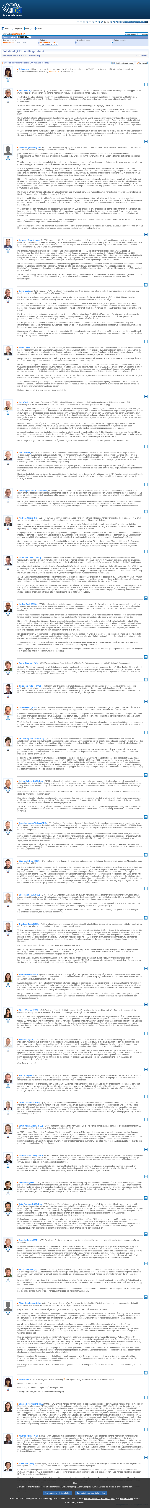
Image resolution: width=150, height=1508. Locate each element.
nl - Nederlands (125, 22)
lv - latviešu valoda (114, 22)
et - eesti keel (93, 22)
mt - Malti (123, 22)
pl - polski (128, 22)
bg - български (78, 22)
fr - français (102, 22)
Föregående (18, 28)
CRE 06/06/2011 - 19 (49, 44)
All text (39, 28)
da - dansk (87, 22)
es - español (81, 22)
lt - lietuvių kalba (117, 22)
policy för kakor (126, 1503)
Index (6, 28)
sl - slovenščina (140, 22)
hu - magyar (120, 22)
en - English (99, 22)
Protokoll (143, 63)
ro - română (134, 22)
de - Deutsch (90, 22)
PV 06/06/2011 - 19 (47, 42)
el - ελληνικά (96, 22)
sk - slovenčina (137, 22)
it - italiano (111, 22)
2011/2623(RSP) (18, 34)
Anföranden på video (124, 63)
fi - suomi (143, 22)
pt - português (131, 22)
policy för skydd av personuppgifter (99, 1503)
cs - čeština (84, 22)
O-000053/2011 (9, 42)
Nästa (27, 28)
